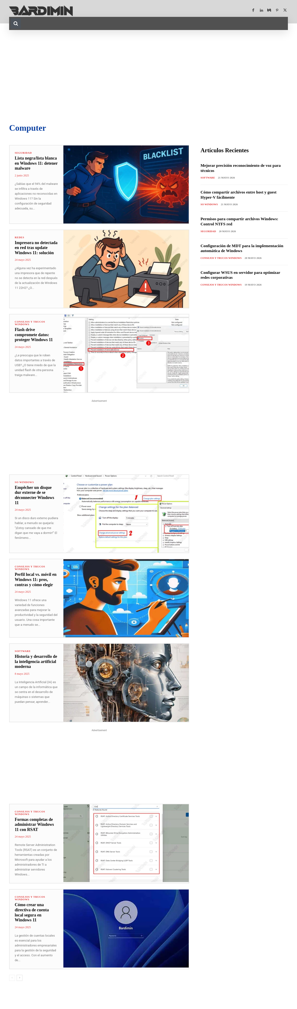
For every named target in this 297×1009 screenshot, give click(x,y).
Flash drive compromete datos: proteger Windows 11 (34, 334)
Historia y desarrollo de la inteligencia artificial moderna (36, 661)
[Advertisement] (148, 77)
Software (23, 651)
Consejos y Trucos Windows (30, 323)
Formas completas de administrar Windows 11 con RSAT (34, 824)
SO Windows (24, 482)
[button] (16, 23)
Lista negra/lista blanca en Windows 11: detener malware (36, 163)
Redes (19, 237)
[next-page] (19, 978)
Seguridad (23, 153)
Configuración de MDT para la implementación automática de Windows (243, 248)
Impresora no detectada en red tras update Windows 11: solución (36, 247)
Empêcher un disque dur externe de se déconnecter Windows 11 (34, 495)
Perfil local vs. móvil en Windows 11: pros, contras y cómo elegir (35, 579)
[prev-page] (12, 978)
